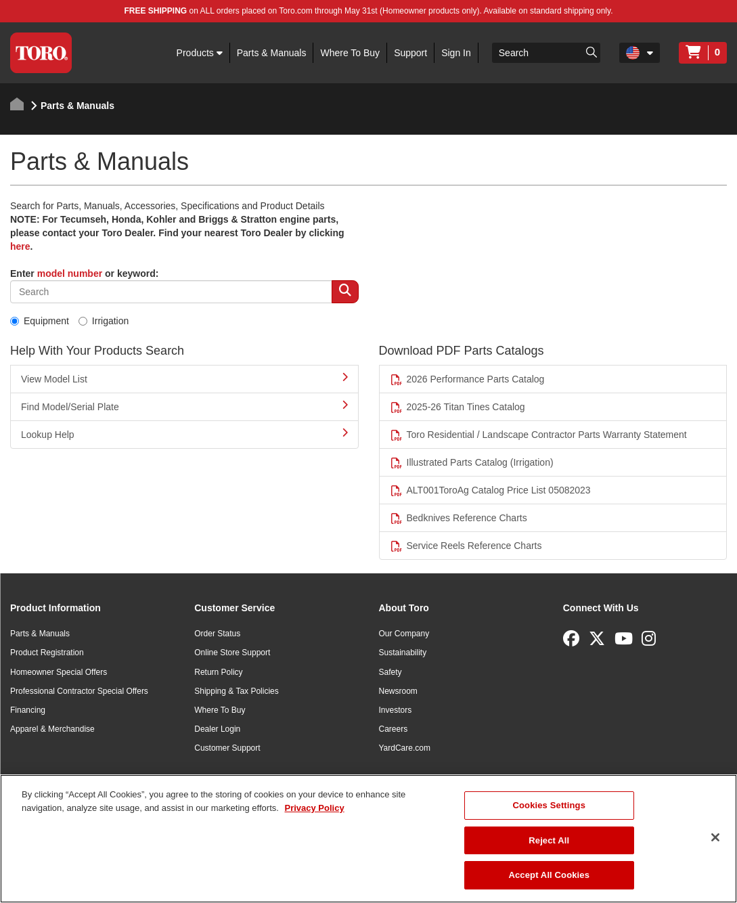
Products (200, 52)
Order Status (217, 633)
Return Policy (218, 672)
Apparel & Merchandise (52, 729)
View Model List (184, 378)
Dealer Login (217, 729)
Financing (27, 710)
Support (410, 52)
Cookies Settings (549, 805)
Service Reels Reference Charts (466, 546)
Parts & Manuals (272, 52)
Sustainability (403, 652)
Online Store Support (232, 652)
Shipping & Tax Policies (236, 691)
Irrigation (104, 320)
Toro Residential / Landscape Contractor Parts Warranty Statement (538, 435)
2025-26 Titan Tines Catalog (457, 407)
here (20, 246)
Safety (390, 672)
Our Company (404, 633)
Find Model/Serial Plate (184, 406)
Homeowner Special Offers (58, 672)
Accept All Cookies (548, 875)
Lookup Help (184, 434)
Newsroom (398, 691)
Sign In (456, 52)
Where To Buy (350, 52)
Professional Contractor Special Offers (79, 691)
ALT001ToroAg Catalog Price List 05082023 (490, 490)
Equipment (39, 320)
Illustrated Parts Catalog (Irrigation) (472, 462)
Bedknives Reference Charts (458, 518)
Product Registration (47, 652)
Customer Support (227, 748)
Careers (393, 729)
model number (69, 273)
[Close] (715, 837)
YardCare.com (404, 748)
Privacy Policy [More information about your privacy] (314, 808)
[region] (368, 838)
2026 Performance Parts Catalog (467, 379)
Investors (395, 710)
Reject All (549, 840)
